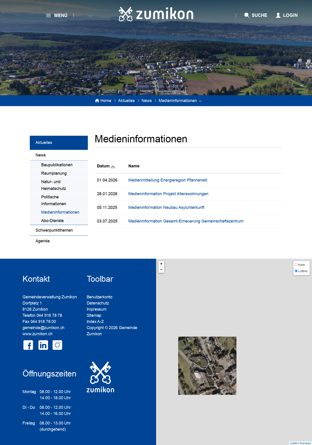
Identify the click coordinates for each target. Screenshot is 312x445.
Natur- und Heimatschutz (53, 185)
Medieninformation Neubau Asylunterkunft (166, 207)
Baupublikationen (57, 165)
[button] (126, 100)
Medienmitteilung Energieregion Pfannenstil (167, 180)
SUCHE (259, 15)
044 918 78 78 (49, 315)
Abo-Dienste (52, 220)
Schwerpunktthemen (54, 230)
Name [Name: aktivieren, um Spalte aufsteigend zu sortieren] (134, 166)
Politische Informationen (53, 200)
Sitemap (94, 315)
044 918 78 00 (43, 321)
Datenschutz (98, 303)
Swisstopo (305, 443)
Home (105, 100)
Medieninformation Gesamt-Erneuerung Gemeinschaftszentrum (186, 221)
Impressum (97, 309)
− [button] (161, 270)
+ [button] (161, 264)
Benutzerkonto (99, 297)
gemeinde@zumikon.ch (43, 327)
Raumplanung (54, 173)
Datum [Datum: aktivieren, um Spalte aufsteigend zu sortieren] (103, 166)
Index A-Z (95, 321)
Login (290, 15)
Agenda (43, 241)
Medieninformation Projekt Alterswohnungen (168, 194)
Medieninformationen (64, 212)
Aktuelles (44, 142)
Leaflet (293, 443)
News (41, 155)
